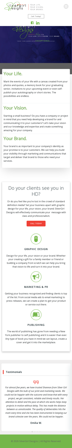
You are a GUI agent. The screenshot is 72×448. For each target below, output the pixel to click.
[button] (32, 431)
